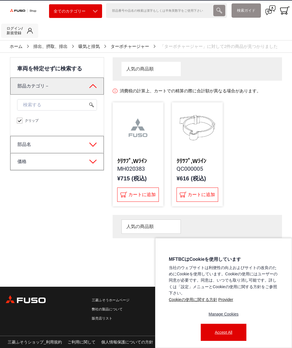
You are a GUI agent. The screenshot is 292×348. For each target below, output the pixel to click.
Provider (225, 299)
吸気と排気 (89, 46)
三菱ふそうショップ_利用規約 (35, 342)
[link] (19, 31)
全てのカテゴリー (76, 11)
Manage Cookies (223, 314)
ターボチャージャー (130, 46)
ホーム (16, 46)
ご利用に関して (82, 342)
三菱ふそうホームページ (110, 300)
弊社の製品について (107, 309)
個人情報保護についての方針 (127, 342)
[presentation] (219, 10)
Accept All (223, 332)
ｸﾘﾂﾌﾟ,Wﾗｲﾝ (132, 161)
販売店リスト (102, 318)
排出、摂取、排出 (50, 46)
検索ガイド (246, 10)
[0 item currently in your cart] (285, 11)
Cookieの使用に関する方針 (193, 299)
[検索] (159, 10)
